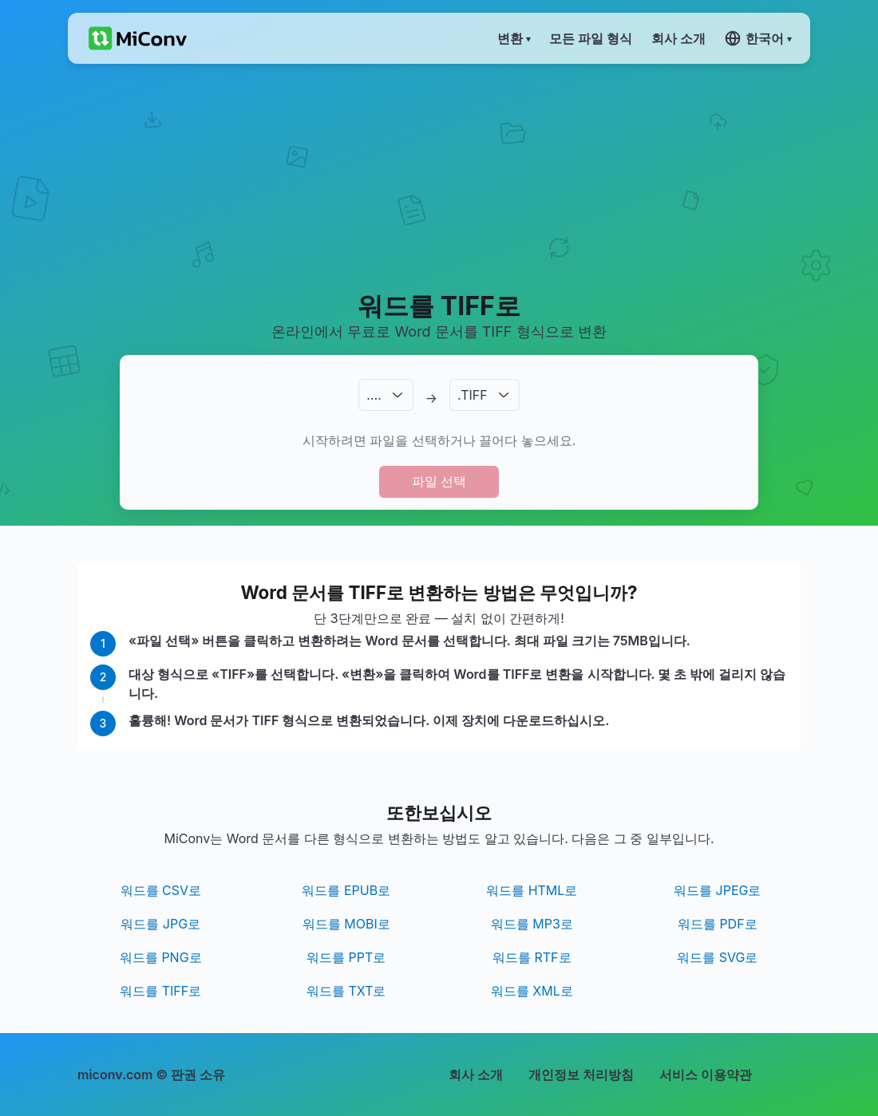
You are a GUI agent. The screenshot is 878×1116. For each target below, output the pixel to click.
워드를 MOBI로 (346, 924)
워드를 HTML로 (531, 890)
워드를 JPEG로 (717, 890)
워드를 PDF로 (717, 924)
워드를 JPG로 (160, 924)
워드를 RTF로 (531, 957)
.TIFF (472, 395)
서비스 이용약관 (705, 1074)
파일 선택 (439, 481)
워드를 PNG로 (161, 957)
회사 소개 (476, 1074)
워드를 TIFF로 (160, 991)
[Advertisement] (439, 176)
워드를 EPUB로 (346, 890)
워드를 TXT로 (346, 991)
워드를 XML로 (532, 991)
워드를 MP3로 (532, 924)
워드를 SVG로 (717, 957)
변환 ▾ (513, 38)
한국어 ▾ (758, 38)
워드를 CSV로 (161, 890)
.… (373, 395)
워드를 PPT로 (346, 957)
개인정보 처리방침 (581, 1074)
